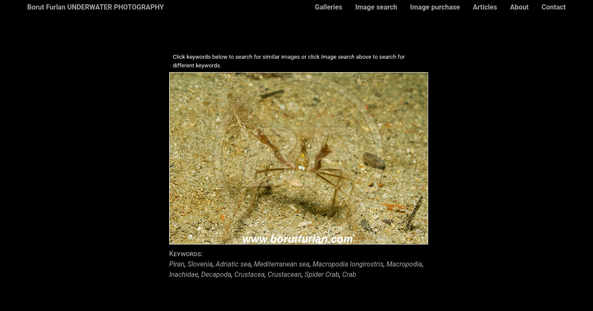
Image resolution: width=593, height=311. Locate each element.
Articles (485, 7)
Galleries (328, 7)
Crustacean (285, 274)
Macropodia (405, 264)
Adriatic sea (233, 264)
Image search (376, 7)
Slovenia (200, 264)
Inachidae (183, 274)
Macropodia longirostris (347, 264)
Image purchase (435, 7)
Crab (349, 274)
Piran (177, 264)
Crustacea (249, 274)
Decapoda (216, 274)
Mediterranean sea (282, 264)
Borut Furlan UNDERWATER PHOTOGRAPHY (95, 7)
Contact (554, 7)
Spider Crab (322, 274)
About (519, 7)
